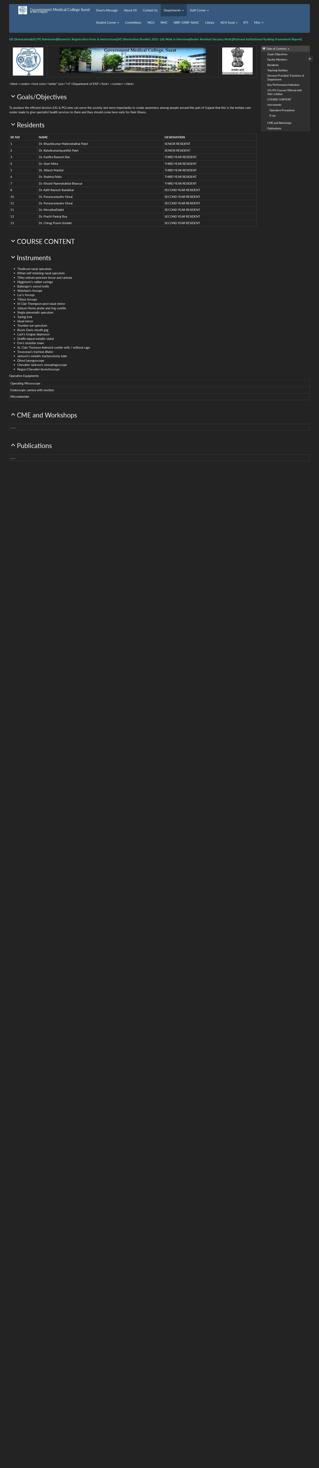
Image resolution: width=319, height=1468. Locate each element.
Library (209, 22)
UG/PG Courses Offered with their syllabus (284, 92)
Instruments (274, 104)
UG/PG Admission (43, 39)
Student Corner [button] (107, 22)
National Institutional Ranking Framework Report (267, 39)
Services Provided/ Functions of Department (285, 77)
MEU (150, 22)
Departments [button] (174, 10)
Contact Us (150, 10)
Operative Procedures (282, 110)
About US (130, 10)
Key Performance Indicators (283, 84)
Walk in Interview (177, 39)
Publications (274, 128)
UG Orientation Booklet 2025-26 (140, 39)
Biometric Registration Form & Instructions (87, 39)
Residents (273, 65)
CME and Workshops (279, 122)
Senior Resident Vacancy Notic (211, 39)
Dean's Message (107, 10)
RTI (246, 22)
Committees (133, 22)
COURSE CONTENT (279, 99)
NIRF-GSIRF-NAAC (186, 22)
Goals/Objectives (277, 54)
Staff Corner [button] (199, 10)
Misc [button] (258, 22)
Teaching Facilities (277, 70)
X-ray (272, 115)
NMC (164, 22)
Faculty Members (277, 59)
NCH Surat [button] (229, 22)
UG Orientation (20, 39)
